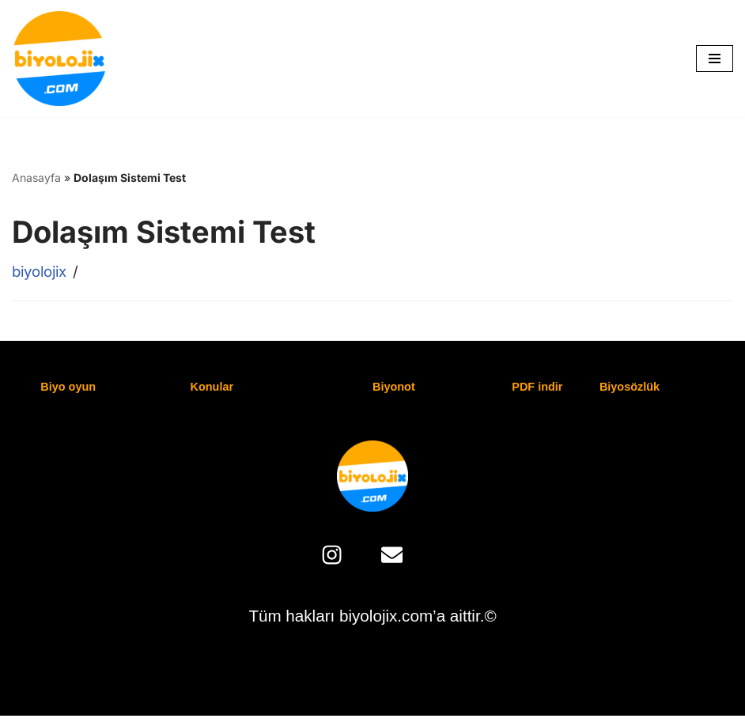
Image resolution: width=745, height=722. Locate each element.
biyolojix (41, 272)
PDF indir (537, 387)
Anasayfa (36, 177)
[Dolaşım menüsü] (714, 58)
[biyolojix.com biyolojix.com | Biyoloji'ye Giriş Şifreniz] (59, 58)
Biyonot (393, 387)
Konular (212, 387)
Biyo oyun (68, 387)
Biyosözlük (629, 387)
